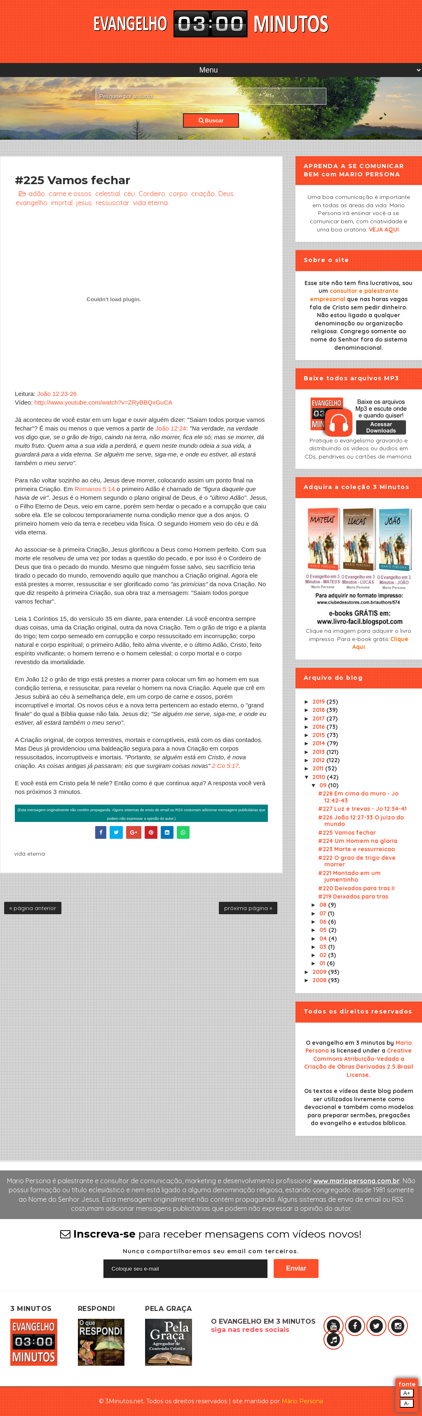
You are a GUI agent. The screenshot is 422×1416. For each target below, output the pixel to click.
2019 (319, 701)
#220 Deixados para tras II (356, 888)
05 (323, 930)
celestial (107, 194)
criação (203, 194)
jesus (84, 203)
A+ (406, 1393)
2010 (319, 777)
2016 (319, 726)
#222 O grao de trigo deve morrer (357, 861)
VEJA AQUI (384, 229)
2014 (319, 743)
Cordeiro (151, 194)
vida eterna (150, 203)
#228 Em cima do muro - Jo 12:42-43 (358, 797)
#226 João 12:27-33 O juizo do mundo (361, 821)
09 (323, 785)
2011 (318, 768)
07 (323, 913)
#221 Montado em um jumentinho (349, 876)
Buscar (211, 120)
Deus (226, 194)
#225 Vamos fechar (347, 832)
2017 (319, 718)
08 (323, 904)
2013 (319, 752)
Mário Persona (302, 1401)
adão (36, 194)
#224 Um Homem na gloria (357, 841)
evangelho (31, 203)
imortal (62, 203)
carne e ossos (70, 194)
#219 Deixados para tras (353, 896)
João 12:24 (170, 428)
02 (323, 955)
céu (129, 194)
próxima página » (248, 908)
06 (323, 921)
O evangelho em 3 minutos (345, 1042)
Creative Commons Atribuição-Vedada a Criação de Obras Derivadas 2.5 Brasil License (358, 1063)
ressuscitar (112, 203)
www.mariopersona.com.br (356, 1181)
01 (323, 963)
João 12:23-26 (57, 393)
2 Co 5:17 (225, 765)
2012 (319, 760)
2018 (319, 710)
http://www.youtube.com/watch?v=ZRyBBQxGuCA (104, 402)
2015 (319, 735)
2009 (320, 972)
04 (323, 938)
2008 (320, 980)
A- (406, 1403)
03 (323, 946)
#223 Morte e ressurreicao (356, 849)
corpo (178, 194)
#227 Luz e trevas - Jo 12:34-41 (362, 808)
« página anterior (32, 908)
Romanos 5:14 (95, 488)
